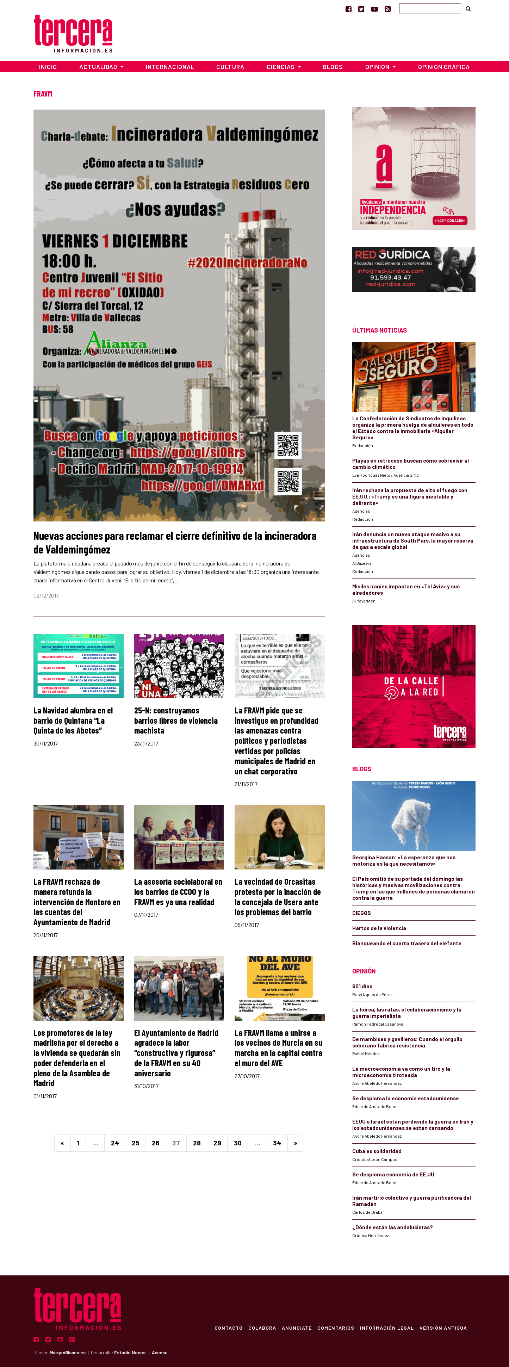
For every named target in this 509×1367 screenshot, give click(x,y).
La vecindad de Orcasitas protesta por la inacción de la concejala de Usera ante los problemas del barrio (278, 896)
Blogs (333, 66)
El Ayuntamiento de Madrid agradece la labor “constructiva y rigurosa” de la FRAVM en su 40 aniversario (176, 1052)
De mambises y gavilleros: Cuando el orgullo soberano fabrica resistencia (407, 1042)
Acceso (160, 1352)
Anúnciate (297, 1327)
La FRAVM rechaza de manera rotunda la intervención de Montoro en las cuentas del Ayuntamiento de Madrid (76, 901)
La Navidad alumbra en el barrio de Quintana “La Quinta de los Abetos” (73, 720)
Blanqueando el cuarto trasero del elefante (406, 943)
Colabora (262, 1327)
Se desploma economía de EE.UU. (394, 1174)
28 (197, 1143)
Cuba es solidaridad (377, 1151)
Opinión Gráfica (444, 66)
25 (135, 1143)
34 (277, 1143)
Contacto (229, 1327)
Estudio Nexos (129, 1352)
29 (217, 1143)
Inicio (48, 66)
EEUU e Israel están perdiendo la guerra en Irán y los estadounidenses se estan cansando (412, 1124)
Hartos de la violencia (379, 928)
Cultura (230, 66)
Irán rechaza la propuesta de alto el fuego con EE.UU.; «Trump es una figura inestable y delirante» (409, 496)
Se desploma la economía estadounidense (405, 1098)
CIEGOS (361, 913)
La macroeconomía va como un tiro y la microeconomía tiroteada (401, 1071)
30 (238, 1143)
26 (156, 1143)
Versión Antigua (443, 1327)
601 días (362, 986)
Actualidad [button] (99, 66)
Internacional (170, 66)
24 (115, 1143)
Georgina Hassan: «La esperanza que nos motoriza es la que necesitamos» (403, 860)
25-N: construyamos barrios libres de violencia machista (176, 720)
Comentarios (335, 1327)
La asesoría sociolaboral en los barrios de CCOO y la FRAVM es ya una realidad (178, 891)
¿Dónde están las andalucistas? (392, 1227)
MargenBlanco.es (68, 1352)
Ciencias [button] (281, 66)
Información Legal (387, 1327)
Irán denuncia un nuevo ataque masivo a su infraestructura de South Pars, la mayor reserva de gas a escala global (412, 540)
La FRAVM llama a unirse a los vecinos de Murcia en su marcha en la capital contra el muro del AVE (278, 1047)
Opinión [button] (378, 66)
